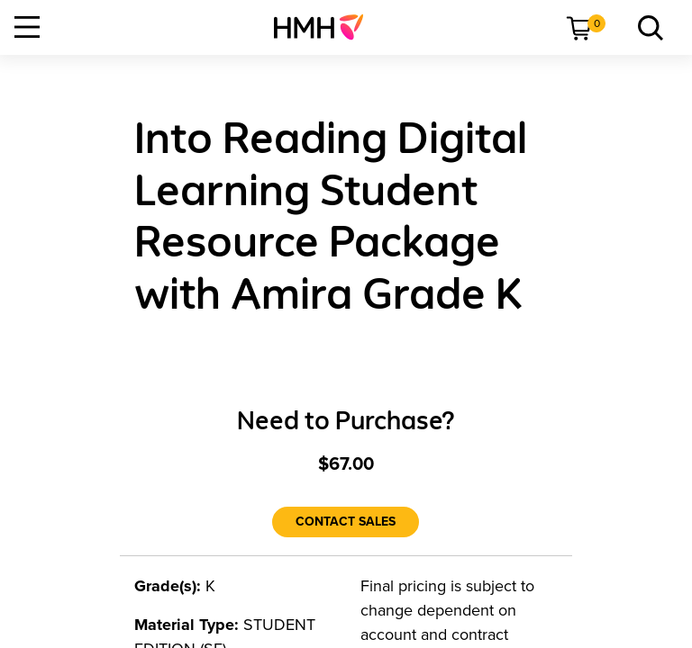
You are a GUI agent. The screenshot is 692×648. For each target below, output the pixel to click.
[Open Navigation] (27, 27)
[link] (326, 27)
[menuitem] (326, 27)
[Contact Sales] (345, 522)
